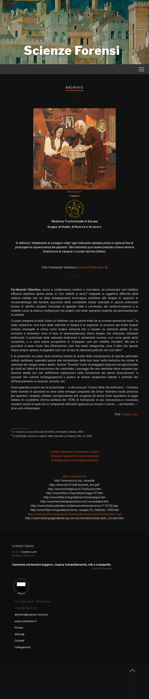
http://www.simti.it (74, 476)
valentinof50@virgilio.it (91, 267)
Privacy (19, 627)
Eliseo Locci (74, 191)
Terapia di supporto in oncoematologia (74, 456)
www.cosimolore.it (26, 621)
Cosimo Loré (130, 414)
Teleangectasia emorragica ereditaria (74, 460)
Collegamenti (22, 647)
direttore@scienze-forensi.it (31, 614)
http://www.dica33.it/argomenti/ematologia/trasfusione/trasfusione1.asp (75, 514)
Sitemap (20, 634)
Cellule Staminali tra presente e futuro (75, 452)
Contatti (19, 640)
